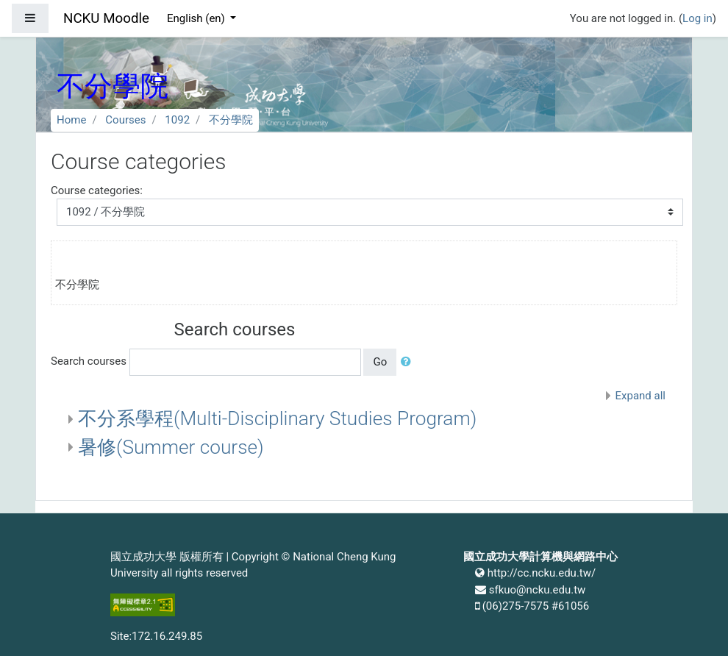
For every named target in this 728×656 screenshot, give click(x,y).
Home (71, 119)
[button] (408, 362)
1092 (177, 119)
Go (380, 361)
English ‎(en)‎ (197, 18)
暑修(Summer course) (171, 447)
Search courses (88, 361)
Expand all (640, 395)
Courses (125, 119)
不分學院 (231, 119)
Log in (697, 18)
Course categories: (97, 190)
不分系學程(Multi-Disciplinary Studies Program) (277, 418)
